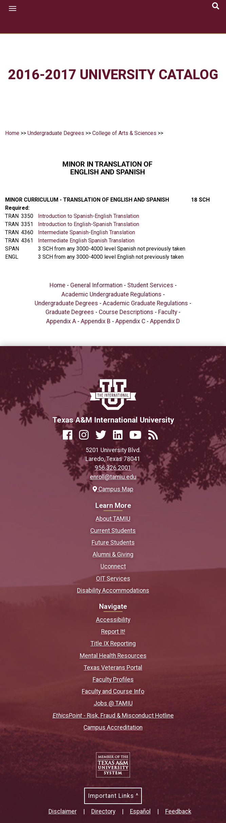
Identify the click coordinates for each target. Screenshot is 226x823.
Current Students (113, 530)
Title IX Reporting (113, 643)
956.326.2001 (113, 467)
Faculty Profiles (113, 679)
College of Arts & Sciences (124, 133)
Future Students (113, 542)
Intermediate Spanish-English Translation (86, 232)
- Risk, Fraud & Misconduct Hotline (113, 715)
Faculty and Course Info (113, 691)
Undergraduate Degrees (55, 133)
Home (12, 133)
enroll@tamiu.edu (113, 477)
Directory (103, 811)
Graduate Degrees (69, 312)
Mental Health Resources (113, 655)
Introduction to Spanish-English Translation (88, 216)
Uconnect (113, 566)
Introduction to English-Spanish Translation (88, 224)
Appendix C (130, 321)
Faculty (167, 312)
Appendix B (96, 321)
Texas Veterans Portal (113, 667)
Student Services (150, 285)
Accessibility (113, 619)
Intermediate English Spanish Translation (86, 240)
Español (140, 811)
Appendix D (165, 321)
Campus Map (113, 489)
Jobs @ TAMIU (113, 703)
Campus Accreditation (113, 727)
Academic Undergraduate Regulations (111, 294)
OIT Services (113, 578)
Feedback (178, 811)
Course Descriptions (126, 312)
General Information (96, 285)
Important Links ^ (113, 795)
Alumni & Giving (113, 554)
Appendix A (61, 321)
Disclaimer (63, 811)
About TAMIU (113, 518)
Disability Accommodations (113, 590)
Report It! (113, 631)
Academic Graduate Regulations (145, 303)
